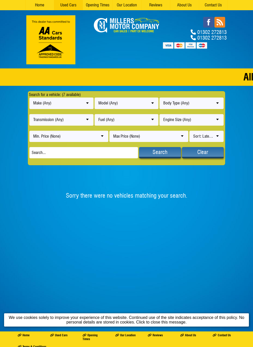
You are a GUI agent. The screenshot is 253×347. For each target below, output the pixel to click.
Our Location (127, 5)
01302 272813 (212, 32)
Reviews (155, 5)
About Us (184, 5)
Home (39, 5)
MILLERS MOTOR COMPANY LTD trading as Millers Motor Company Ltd (66, 258)
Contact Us (213, 5)
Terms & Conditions (32, 253)
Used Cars (68, 5)
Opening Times (97, 5)
